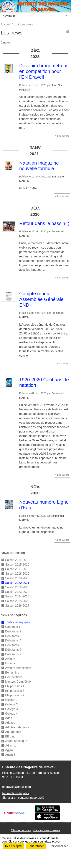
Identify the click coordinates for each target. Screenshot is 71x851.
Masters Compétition (18, 681)
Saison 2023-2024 (17, 591)
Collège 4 (11, 713)
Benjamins (12, 672)
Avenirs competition (18, 667)
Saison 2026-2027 (17, 605)
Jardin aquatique (16, 740)
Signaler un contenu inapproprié (23, 797)
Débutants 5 (13, 645)
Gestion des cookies (46, 830)
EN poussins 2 (14, 695)
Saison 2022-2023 (17, 587)
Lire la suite (63, 135)
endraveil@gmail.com (16, 786)
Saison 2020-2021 (17, 582)
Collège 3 (11, 709)
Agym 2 (10, 750)
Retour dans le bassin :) (44, 223)
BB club (10, 736)
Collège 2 (11, 704)
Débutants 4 (13, 640)
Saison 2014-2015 (17, 559)
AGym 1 (10, 745)
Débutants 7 (13, 654)
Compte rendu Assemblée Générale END (41, 299)
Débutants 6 (13, 649)
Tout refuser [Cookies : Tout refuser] (36, 846)
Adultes (10, 722)
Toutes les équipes (17, 622)
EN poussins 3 (14, 690)
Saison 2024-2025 (17, 596)
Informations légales (15, 793)
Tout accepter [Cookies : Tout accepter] (13, 846)
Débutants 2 (13, 631)
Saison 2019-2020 (17, 578)
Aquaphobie (13, 731)
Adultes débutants (17, 727)
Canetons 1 (12, 626)
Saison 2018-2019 (17, 573)
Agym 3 (10, 754)
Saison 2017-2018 (17, 569)
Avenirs (10, 658)
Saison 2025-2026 (17, 601)
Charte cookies (21, 830)
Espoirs (10, 663)
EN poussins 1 (14, 686)
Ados (8, 718)
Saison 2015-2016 (17, 564)
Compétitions (13, 677)
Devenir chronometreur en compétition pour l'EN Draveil (43, 71)
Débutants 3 (13, 635)
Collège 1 (11, 699)
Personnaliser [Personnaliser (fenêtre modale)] (59, 846)
